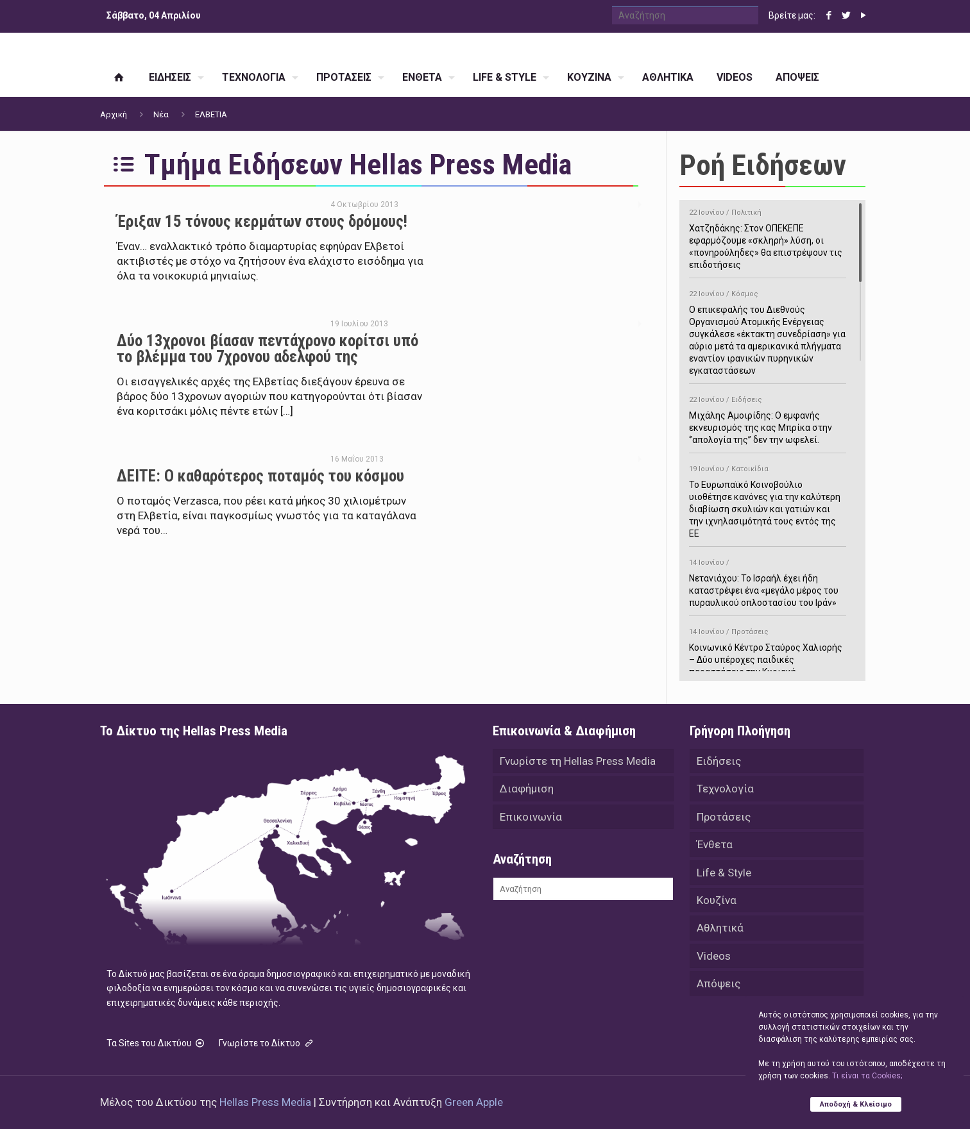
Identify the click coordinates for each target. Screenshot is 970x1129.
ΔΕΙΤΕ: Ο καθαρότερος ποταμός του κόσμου (260, 476)
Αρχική (113, 114)
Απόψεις (718, 986)
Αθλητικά (720, 930)
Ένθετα (715, 845)
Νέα (161, 114)
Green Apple (474, 1102)
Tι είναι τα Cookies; (867, 1075)
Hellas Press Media (265, 1102)
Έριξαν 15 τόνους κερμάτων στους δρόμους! (262, 221)
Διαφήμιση (527, 789)
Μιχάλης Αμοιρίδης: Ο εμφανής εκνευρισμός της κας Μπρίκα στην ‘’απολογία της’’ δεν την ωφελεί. (767, 417)
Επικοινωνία (531, 817)
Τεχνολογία (725, 789)
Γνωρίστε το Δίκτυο (267, 1043)
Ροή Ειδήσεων (762, 165)
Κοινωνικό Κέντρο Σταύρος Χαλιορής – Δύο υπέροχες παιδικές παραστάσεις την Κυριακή (767, 650)
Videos (714, 958)
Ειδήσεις (719, 761)
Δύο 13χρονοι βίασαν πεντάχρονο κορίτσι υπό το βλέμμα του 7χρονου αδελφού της (267, 348)
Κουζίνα (716, 902)
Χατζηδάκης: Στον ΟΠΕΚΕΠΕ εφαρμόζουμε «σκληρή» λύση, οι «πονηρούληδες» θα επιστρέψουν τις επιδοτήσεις (767, 236)
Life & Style (724, 873)
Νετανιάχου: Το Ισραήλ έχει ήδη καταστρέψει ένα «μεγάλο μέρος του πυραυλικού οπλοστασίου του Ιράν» (767, 580)
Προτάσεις (724, 817)
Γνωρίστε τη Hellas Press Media (578, 761)
